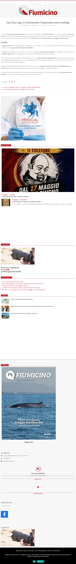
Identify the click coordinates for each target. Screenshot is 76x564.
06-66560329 (6, 458)
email (6, 270)
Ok (34, 561)
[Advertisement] (38, 226)
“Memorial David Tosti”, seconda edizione (15, 196)
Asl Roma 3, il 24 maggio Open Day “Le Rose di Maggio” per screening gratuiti (23, 289)
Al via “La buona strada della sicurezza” (12, 281)
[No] (74, 556)
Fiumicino (53, 25)
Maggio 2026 (28, 442)
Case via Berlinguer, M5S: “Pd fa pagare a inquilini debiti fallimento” (22, 87)
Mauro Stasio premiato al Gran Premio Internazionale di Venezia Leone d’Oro (23, 283)
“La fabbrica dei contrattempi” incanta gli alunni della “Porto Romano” (21, 287)
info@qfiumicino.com (9, 461)
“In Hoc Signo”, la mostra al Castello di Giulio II (26, 202)
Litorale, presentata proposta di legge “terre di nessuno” (19, 89)
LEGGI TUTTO (38, 479)
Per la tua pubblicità (38, 473)
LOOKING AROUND (38, 493)
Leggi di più (40, 561)
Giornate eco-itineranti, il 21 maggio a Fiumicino (15, 285)
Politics (44, 25)
